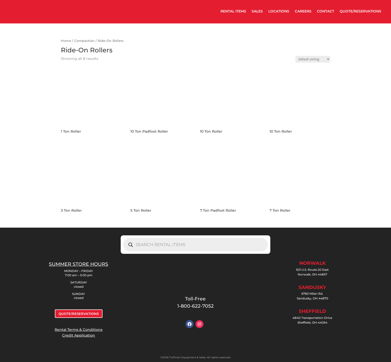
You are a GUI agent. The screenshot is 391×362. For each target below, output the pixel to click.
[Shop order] (312, 59)
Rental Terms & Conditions (78, 329)
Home (66, 41)
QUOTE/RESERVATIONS (360, 11)
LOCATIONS (278, 11)
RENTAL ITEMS (233, 11)
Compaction (84, 41)
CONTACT (325, 11)
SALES (257, 11)
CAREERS (303, 11)
